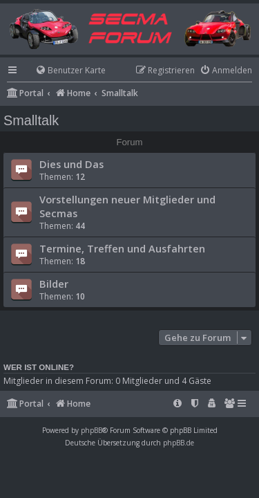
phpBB (91, 430)
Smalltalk (31, 120)
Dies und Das (71, 164)
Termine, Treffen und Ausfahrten (122, 248)
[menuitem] (64, 71)
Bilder (53, 283)
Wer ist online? (38, 367)
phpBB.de (178, 443)
